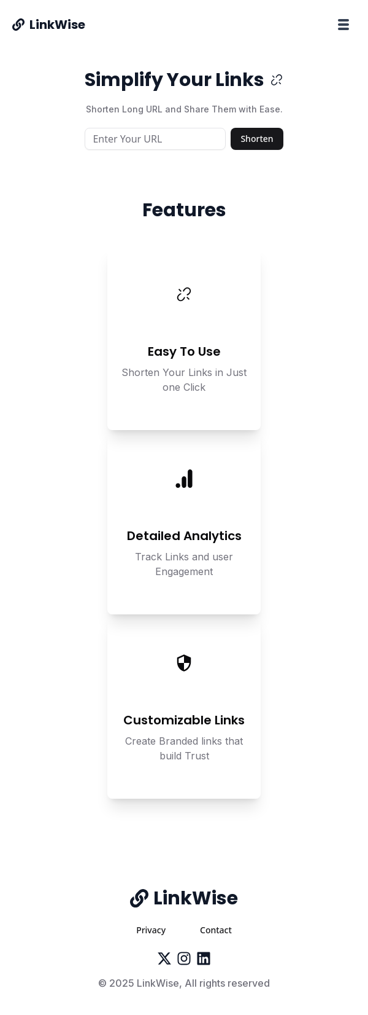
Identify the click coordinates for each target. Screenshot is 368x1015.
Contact (216, 930)
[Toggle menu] (343, 24)
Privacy (151, 930)
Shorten (256, 138)
